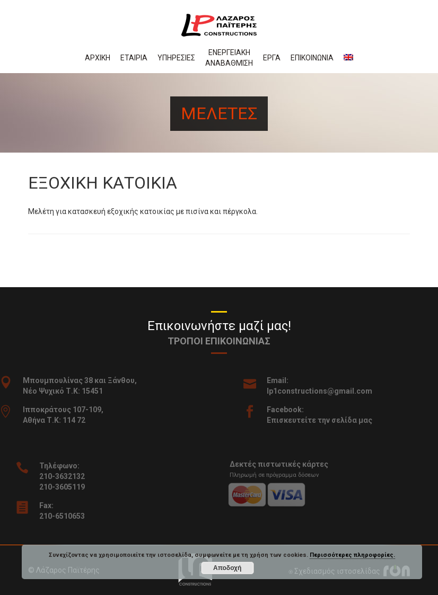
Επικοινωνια (312, 58)
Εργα (272, 58)
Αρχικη (97, 58)
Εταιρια (133, 58)
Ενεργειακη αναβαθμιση (229, 57)
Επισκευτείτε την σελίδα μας (328, 420)
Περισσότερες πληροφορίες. (352, 555)
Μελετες (219, 113)
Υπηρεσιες (176, 58)
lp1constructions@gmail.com (328, 391)
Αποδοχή (227, 568)
